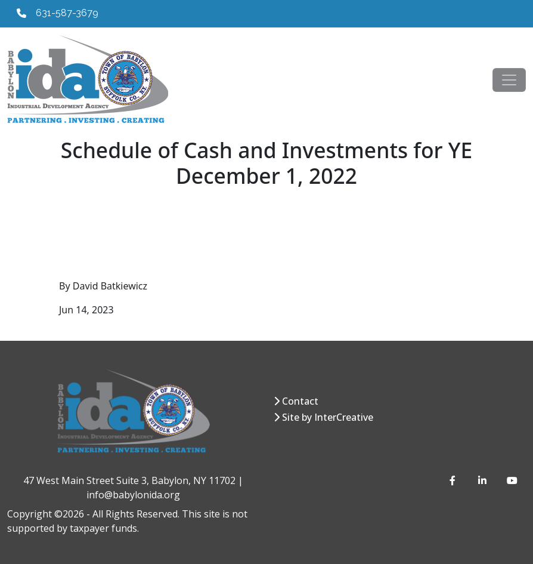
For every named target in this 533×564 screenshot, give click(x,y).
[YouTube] (511, 480)
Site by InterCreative (327, 417)
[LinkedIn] (483, 480)
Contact (300, 401)
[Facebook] (454, 480)
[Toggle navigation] (509, 80)
